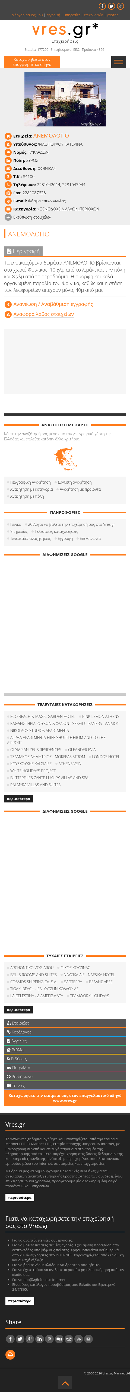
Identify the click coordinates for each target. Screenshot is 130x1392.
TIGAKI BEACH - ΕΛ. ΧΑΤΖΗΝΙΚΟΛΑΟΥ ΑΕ (44, 988)
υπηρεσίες (72, 14)
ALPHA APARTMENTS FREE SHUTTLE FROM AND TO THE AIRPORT (56, 740)
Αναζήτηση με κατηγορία (31, 489)
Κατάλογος (19, 1032)
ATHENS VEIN (70, 763)
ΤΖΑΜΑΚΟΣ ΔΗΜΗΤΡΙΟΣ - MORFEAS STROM (47, 756)
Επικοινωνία (90, 538)
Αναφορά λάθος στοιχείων (44, 314)
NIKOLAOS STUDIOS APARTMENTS (39, 730)
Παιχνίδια (18, 1067)
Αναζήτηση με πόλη (27, 496)
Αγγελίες (17, 1040)
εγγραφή (53, 14)
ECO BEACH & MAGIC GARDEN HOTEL (42, 716)
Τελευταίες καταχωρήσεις (56, 531)
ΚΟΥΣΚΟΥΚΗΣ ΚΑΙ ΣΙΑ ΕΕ (31, 763)
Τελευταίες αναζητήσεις (30, 538)
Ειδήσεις (17, 1058)
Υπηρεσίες (19, 531)
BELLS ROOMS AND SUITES (33, 974)
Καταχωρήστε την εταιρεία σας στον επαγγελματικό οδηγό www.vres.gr (64, 1098)
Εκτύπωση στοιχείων (32, 217)
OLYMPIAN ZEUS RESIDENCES (35, 749)
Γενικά (15, 524)
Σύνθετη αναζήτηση (75, 482)
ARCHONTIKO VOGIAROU (32, 967)
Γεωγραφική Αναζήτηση (30, 482)
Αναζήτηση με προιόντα (80, 489)
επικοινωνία (93, 14)
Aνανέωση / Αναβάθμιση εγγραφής (53, 304)
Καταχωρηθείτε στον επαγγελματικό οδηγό (32, 62)
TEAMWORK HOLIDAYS (89, 995)
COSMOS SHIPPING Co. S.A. (33, 981)
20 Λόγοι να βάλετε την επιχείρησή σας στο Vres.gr (71, 524)
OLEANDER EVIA (82, 749)
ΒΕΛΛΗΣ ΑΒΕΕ (101, 981)
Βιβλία (15, 1049)
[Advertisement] (65, 361)
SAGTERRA (73, 981)
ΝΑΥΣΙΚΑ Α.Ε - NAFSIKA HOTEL (89, 974)
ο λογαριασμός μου (27, 14)
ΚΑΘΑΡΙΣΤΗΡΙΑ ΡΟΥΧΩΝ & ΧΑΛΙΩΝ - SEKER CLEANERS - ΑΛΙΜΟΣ (64, 723)
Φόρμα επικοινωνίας (47, 200)
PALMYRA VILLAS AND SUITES (35, 784)
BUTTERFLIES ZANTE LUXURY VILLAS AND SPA (49, 777)
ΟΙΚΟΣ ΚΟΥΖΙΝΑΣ (75, 967)
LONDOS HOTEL (106, 756)
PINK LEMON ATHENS (100, 716)
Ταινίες (16, 1085)
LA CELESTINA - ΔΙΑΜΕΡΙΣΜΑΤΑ (36, 995)
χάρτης (112, 14)
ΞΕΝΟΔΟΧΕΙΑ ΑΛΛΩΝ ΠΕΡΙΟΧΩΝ (69, 209)
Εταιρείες (18, 1023)
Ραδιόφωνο (20, 1076)
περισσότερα (18, 798)
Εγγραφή (65, 538)
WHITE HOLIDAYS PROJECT (33, 770)
